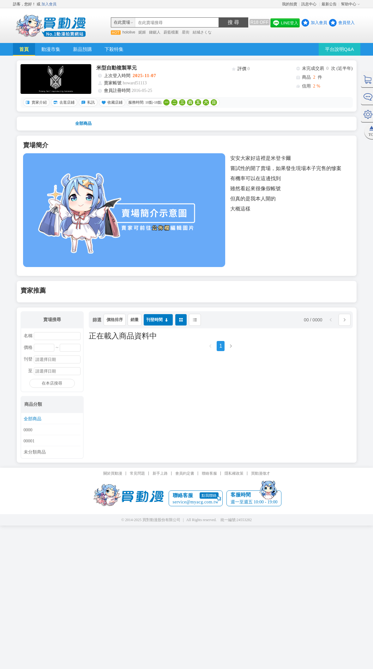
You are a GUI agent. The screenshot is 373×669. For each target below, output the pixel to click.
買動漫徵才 (260, 473)
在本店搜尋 (52, 383)
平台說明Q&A (339, 49)
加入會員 (49, 4)
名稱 (28, 336)
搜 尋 (233, 22)
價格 (28, 347)
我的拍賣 (289, 4)
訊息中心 (309, 4)
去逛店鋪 (63, 102)
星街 (186, 32)
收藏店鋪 (111, 102)
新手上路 (160, 473)
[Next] (231, 348)
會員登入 (346, 22)
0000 (28, 430)
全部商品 (83, 123)
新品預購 (82, 49)
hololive (129, 32)
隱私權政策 (234, 473)
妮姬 (142, 32)
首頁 (24, 49)
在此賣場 (122, 22)
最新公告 (329, 4)
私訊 (87, 102)
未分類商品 (35, 452)
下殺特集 (114, 49)
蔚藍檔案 (171, 32)
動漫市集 (50, 49)
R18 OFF (259, 22)
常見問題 (137, 473)
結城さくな (202, 32)
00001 (29, 441)
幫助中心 (348, 4)
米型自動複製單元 (116, 67)
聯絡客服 (209, 473)
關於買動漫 (112, 473)
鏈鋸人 (154, 32)
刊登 (28, 359)
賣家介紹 (35, 102)
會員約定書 (184, 473)
